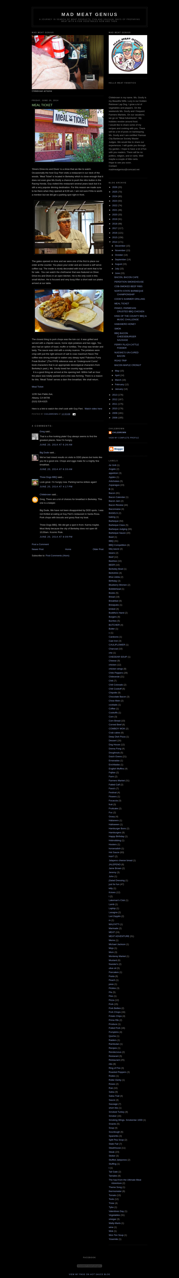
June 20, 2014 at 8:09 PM (56, 536)
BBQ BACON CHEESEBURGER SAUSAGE (125, 336)
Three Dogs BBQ (48, 477)
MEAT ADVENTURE (119, 936)
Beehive (113, 561)
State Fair (114, 1144)
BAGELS (113, 513)
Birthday (113, 581)
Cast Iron (113, 641)
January (119, 389)
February (120, 384)
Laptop (112, 908)
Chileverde (114, 676)
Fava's (112, 788)
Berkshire (113, 573)
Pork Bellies (115, 1008)
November (120, 250)
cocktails (113, 704)
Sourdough (114, 1132)
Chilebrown (45, 494)
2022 (115, 205)
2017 (115, 228)
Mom (111, 952)
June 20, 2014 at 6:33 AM (56, 469)
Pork (111, 1004)
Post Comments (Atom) (57, 555)
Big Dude (44, 452)
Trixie (111, 1203)
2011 (115, 404)
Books (112, 593)
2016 (115, 232)
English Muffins (116, 768)
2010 (115, 408)
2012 (115, 399)
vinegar (112, 1219)
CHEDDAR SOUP (118, 656)
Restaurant (114, 1060)
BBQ (111, 541)
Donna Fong (115, 748)
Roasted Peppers (117, 1072)
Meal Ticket (37, 386)
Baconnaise (115, 509)
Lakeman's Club (117, 900)
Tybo (111, 1207)
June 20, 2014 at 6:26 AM (56, 444)
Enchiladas (114, 764)
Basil (111, 537)
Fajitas (112, 772)
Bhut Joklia (114, 577)
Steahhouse (115, 1148)
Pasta (111, 976)
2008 (115, 417)
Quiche (112, 1036)
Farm (111, 776)
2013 (115, 394)
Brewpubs (114, 605)
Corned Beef (115, 724)
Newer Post (38, 549)
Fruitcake (113, 808)
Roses (112, 1084)
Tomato (112, 1195)
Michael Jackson (117, 944)
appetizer (113, 473)
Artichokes (114, 481)
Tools (111, 1199)
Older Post (98, 549)
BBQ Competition (117, 545)
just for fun (114, 884)
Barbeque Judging (118, 529)
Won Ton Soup (116, 1235)
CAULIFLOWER (117, 644)
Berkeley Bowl (116, 569)
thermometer (115, 1191)
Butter (112, 628)
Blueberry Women (118, 585)
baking (112, 517)
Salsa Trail (114, 1096)
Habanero (114, 820)
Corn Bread (114, 720)
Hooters (113, 844)
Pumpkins (114, 1032)
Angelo (112, 469)
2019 (115, 219)
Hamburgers (115, 832)
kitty (111, 888)
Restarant (114, 1056)
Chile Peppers (116, 672)
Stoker (112, 1155)
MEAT (112, 932)
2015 (115, 237)
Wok (111, 1231)
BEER (112, 565)
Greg (42, 431)
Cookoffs (113, 712)
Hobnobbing (115, 840)
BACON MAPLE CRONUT (127, 365)
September (121, 259)
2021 (115, 210)
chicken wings (116, 668)
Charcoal (113, 648)
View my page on (89, 1274)
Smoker (113, 1116)
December (120, 245)
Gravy (112, 816)
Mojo (111, 948)
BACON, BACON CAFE (126, 277)
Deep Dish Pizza (117, 736)
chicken (112, 664)
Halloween (114, 824)
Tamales (113, 1175)
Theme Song (115, 1187)
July (117, 268)
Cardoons (114, 636)
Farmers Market (117, 780)
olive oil (112, 968)
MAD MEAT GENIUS (89, 14)
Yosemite (113, 1239)
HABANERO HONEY (125, 324)
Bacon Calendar (117, 497)
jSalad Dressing (117, 880)
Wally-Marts (115, 1223)
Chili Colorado (116, 684)
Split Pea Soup (116, 1139)
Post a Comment (40, 544)
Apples (112, 477)
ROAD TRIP (120, 360)
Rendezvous (115, 1052)
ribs (110, 1064)
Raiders (113, 1040)
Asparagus (114, 485)
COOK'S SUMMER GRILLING (129, 299)
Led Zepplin (115, 916)
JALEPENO (115, 864)
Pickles (112, 988)
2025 (115, 191)
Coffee (112, 708)
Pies (111, 996)
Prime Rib (114, 1020)
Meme (112, 940)
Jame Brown (115, 868)
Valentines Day (116, 1211)
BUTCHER (114, 625)
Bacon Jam (114, 501)
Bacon (112, 493)
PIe (110, 992)
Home (68, 549)
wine (111, 1227)
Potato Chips (115, 1016)
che (110, 652)
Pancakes (114, 972)
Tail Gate (113, 1171)
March (118, 380)
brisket (112, 609)
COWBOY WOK (117, 728)
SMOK (117, 328)
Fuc (111, 812)
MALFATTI (114, 924)
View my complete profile (124, 438)
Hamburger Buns (117, 828)
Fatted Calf (114, 784)
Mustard (113, 960)
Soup (111, 1128)
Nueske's (113, 964)
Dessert (113, 740)
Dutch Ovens (115, 756)
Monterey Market (117, 956)
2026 (115, 187)
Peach (112, 980)
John (111, 876)
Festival (113, 792)
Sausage (113, 1104)
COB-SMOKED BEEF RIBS (128, 286)
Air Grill (112, 465)
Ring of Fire (114, 1068)
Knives (112, 892)
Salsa (111, 1092)
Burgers (113, 616)
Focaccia (113, 800)
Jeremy (112, 872)
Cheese (113, 660)
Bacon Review (116, 505)
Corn (111, 716)
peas (111, 984)
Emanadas (114, 760)
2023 (115, 201)
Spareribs (114, 1136)
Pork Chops (115, 1012)
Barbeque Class (117, 525)
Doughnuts (114, 752)
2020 (115, 214)
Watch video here (93, 408)
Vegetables (114, 1215)
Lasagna (113, 912)
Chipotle (113, 692)
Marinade (113, 928)
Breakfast (113, 601)
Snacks (112, 1124)
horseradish (115, 848)
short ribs (113, 1108)
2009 (115, 413)
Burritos (113, 621)
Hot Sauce (114, 852)
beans (112, 553)
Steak (111, 1152)
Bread (112, 596)
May (117, 370)
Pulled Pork (114, 1028)
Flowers (113, 796)
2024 (115, 196)
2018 (115, 223)
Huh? (111, 856)
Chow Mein (114, 700)
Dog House (114, 744)
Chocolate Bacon (117, 696)
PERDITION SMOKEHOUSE (129, 281)
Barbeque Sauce (117, 533)
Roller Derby (115, 1080)
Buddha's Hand (116, 612)
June (118, 273)
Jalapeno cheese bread (120, 860)
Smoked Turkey (116, 1112)
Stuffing (112, 1164)
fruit (111, 804)
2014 (115, 242)
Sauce (112, 1100)
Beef (111, 557)
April (117, 375)
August (119, 264)
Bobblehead (115, 589)
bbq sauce (114, 549)
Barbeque (114, 521)
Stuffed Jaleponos (118, 1159)
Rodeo (112, 1076)
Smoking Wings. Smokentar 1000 (125, 1120)
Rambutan (114, 1044)
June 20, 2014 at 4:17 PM (56, 486)
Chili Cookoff (115, 688)
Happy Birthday (116, 836)
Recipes (113, 1048)
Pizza (111, 1000)
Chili (111, 680)
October (119, 255)
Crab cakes (114, 732)
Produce (113, 1024)
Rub (111, 1088)
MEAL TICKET (121, 303)
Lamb (111, 904)
